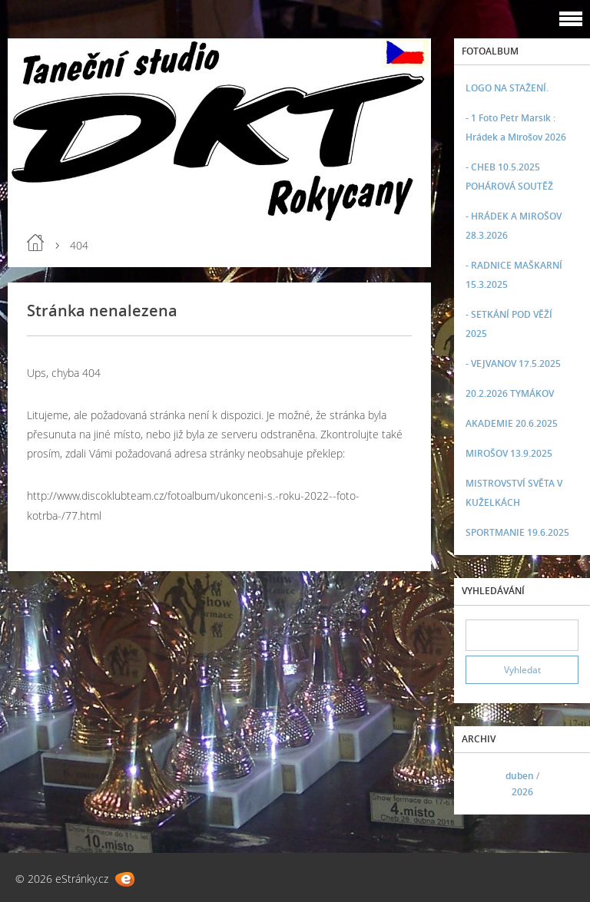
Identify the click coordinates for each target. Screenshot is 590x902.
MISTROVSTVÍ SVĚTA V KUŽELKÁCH (514, 493)
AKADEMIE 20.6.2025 (512, 423)
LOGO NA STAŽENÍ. (507, 87)
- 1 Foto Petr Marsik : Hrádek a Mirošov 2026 (516, 127)
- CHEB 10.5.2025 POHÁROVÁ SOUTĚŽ (509, 176)
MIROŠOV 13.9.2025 (509, 453)
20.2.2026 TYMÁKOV (510, 393)
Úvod (35, 242)
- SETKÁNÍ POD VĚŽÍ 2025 (509, 324)
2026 (522, 791)
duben (519, 775)
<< (482, 784)
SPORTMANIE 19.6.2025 (517, 532)
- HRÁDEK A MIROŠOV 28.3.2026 (514, 226)
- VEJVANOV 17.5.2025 (513, 363)
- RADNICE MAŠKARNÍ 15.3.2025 (514, 275)
